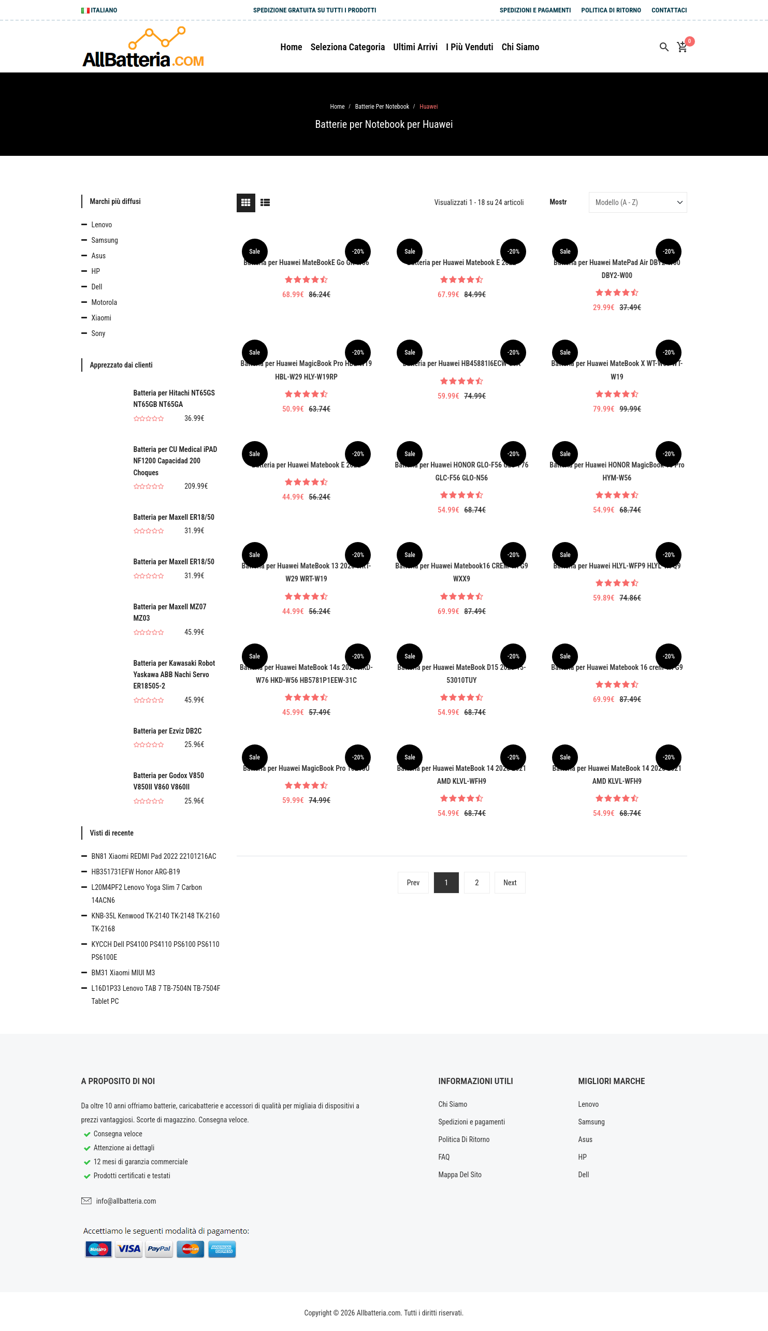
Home (291, 46)
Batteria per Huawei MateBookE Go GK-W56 (306, 262)
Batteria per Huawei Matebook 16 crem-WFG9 (617, 667)
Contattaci (669, 10)
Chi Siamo (453, 1104)
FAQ (444, 1157)
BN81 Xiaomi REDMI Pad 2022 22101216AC (154, 856)
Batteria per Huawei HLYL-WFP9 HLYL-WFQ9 (616, 566)
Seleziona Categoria (348, 46)
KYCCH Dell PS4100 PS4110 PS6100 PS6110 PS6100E (156, 950)
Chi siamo (521, 46)
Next (510, 883)
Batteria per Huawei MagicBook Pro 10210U (306, 768)
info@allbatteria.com (126, 1201)
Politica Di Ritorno (612, 10)
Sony (99, 333)
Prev (413, 883)
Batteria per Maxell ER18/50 (174, 517)
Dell (97, 287)
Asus (99, 256)
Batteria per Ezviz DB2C (168, 731)
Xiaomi (101, 318)
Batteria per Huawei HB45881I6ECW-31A (462, 363)
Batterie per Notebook (382, 106)
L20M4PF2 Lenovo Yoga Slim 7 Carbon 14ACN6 (147, 893)
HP (96, 271)
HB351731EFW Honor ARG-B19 (136, 872)
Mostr (558, 202)
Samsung (105, 240)
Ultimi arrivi (415, 46)
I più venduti (470, 46)
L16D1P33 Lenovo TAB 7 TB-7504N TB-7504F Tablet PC (156, 994)
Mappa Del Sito (460, 1175)
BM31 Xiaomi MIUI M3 (123, 973)
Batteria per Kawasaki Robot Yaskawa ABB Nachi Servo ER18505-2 (174, 675)
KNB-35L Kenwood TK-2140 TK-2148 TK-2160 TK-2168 (156, 922)
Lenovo (102, 225)
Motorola (105, 302)
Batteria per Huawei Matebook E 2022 (461, 262)
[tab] (246, 203)
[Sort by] (638, 202)
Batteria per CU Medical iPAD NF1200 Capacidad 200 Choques (176, 461)
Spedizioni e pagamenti (535, 10)
